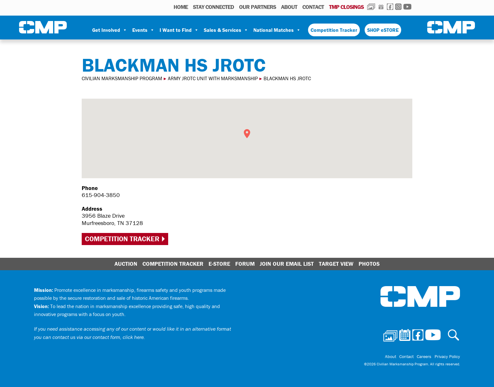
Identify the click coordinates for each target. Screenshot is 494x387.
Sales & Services (226, 30)
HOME (181, 7)
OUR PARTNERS (257, 7)
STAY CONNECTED (213, 7)
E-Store (219, 263)
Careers (424, 356)
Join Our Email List (287, 263)
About (289, 7)
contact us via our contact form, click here (98, 337)
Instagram (398, 6)
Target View (336, 263)
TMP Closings (346, 7)
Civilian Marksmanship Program (43, 27)
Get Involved (109, 30)
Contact (313, 7)
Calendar (381, 6)
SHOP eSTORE (383, 30)
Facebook (390, 6)
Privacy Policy (447, 356)
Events (143, 30)
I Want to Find (179, 30)
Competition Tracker (334, 30)
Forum (245, 263)
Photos (371, 6)
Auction (125, 263)
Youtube (407, 6)
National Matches (277, 30)
